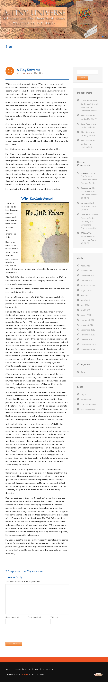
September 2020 (88, 285)
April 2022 (85, 265)
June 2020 (85, 300)
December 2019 (88, 330)
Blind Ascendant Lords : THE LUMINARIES (88, 144)
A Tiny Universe (28, 70)
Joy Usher (21, 73)
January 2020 (87, 325)
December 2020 (88, 275)
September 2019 (88, 344)
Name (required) (12, 617)
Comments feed (88, 404)
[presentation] (26, 633)
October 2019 (87, 339)
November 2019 (88, 334)
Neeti (83, 214)
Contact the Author (22, 669)
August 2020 (86, 290)
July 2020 (85, 295)
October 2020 (87, 280)
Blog (29, 73)
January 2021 (87, 270)
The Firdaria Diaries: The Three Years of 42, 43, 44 (89, 179)
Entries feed (86, 399)
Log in (83, 394)
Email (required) (34, 617)
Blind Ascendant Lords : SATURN (89, 206)
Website (54, 617)
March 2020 (86, 315)
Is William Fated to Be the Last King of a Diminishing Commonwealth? (89, 221)
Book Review (48, 669)
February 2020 (87, 320)
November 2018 (88, 349)
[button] (103, 36)
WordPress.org (88, 409)
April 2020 (85, 310)
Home (8, 669)
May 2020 (85, 305)
